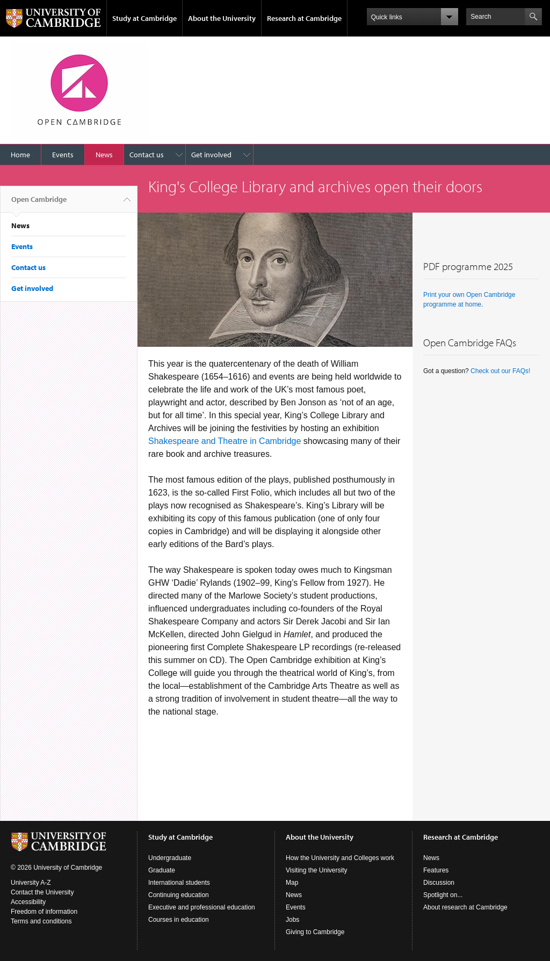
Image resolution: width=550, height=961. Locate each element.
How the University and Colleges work (340, 858)
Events (63, 154)
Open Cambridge (39, 203)
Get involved (211, 154)
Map (292, 882)
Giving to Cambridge (315, 932)
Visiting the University (317, 870)
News (104, 154)
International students (179, 882)
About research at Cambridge (465, 907)
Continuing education (178, 895)
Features (435, 870)
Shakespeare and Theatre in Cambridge (224, 441)
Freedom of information (44, 911)
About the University (222, 18)
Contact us (146, 154)
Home (20, 154)
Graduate (161, 870)
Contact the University (42, 892)
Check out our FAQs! (500, 371)
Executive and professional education (201, 907)
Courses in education (178, 919)
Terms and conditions (41, 921)
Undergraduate (169, 858)
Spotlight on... (442, 895)
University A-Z (31, 882)
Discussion (438, 882)
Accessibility (28, 902)
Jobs (292, 919)
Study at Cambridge (144, 18)
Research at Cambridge (304, 18)
